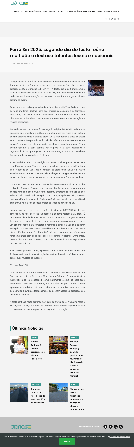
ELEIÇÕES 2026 (35, 11)
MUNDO (61, 11)
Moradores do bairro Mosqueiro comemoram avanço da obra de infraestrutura (77, 399)
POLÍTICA (78, 11)
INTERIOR (53, 11)
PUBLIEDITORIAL (89, 11)
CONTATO (115, 11)
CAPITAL (24, 11)
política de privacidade (119, 436)
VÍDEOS (107, 11)
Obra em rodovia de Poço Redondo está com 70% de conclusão (38, 396)
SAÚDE (99, 11)
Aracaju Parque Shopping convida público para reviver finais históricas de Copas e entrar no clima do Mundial (76, 358)
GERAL (45, 11)
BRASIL (17, 11)
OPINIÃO (69, 11)
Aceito (67, 441)
